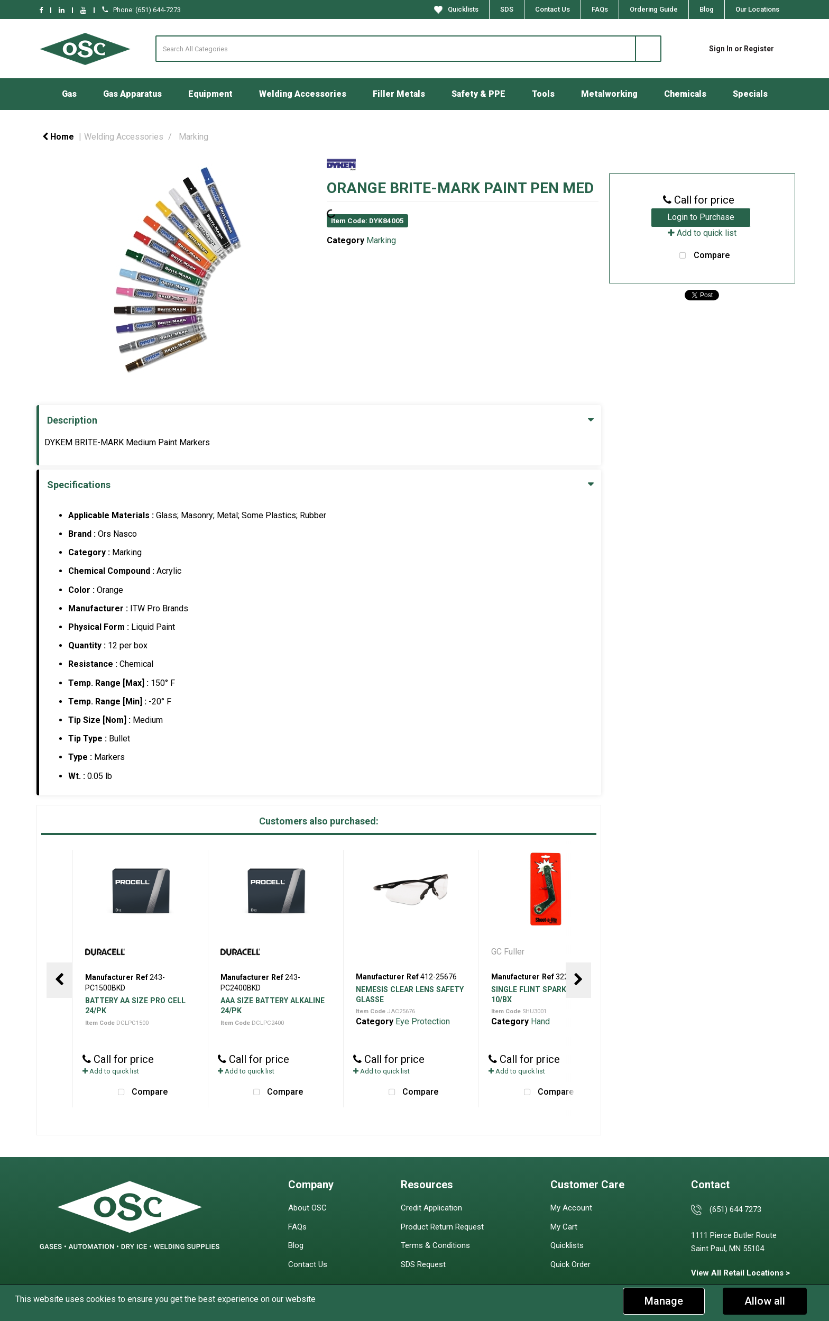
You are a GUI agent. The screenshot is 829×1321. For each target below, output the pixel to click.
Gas (69, 94)
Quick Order (570, 1264)
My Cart (563, 1227)
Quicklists (456, 9)
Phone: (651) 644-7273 (141, 10)
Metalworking (609, 94)
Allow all (764, 1301)
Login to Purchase (700, 217)
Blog (706, 9)
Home (58, 137)
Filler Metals (399, 94)
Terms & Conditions (435, 1245)
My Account (571, 1208)
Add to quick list (110, 1071)
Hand (540, 1021)
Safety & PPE (478, 94)
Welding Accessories (302, 94)
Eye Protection (422, 1021)
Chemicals (685, 94)
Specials (750, 94)
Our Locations (757, 9)
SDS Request (423, 1264)
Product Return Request (442, 1227)
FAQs (600, 9)
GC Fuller (509, 952)
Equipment (210, 94)
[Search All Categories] (408, 48)
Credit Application (431, 1208)
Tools (543, 94)
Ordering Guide (654, 9)
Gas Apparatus (132, 94)
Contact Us (552, 9)
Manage (663, 1301)
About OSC (307, 1208)
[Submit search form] (648, 48)
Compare (140, 1092)
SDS (506, 9)
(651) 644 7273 (735, 1209)
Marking (193, 137)
